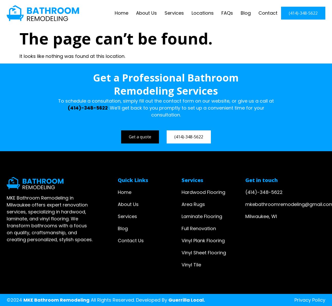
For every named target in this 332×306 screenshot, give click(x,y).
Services (174, 13)
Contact (267, 13)
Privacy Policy (309, 300)
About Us (146, 13)
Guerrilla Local (186, 300)
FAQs (227, 13)
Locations (203, 13)
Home (121, 13)
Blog (246, 13)
